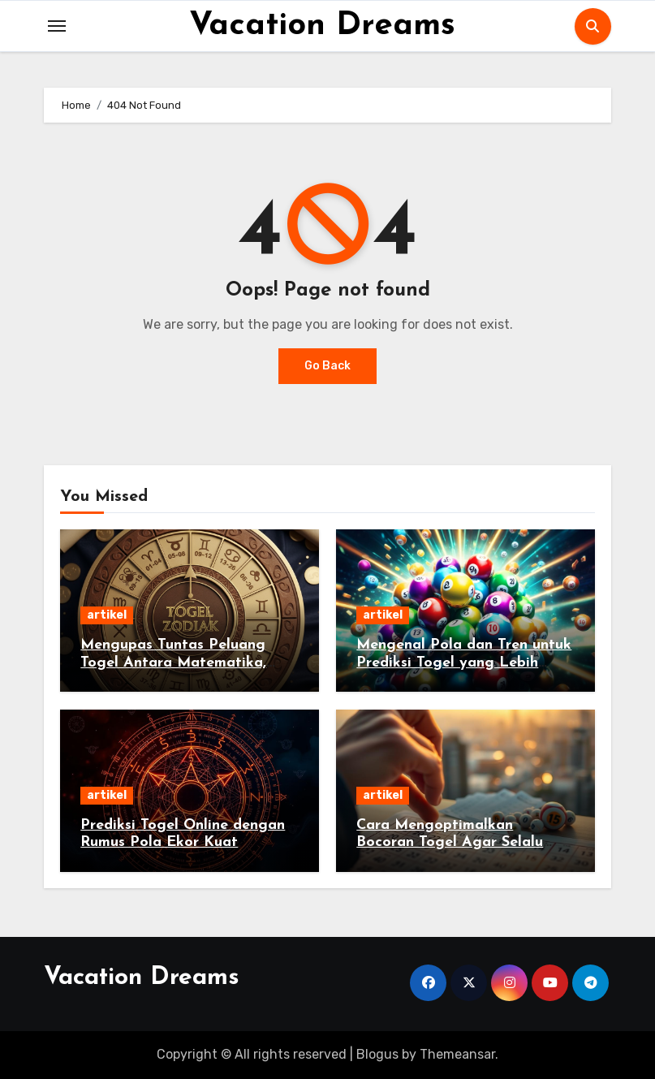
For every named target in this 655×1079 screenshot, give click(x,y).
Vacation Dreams (322, 26)
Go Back (327, 366)
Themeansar (457, 1054)
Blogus (377, 1054)
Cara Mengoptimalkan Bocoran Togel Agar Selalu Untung (449, 843)
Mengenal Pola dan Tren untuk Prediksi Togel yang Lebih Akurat (463, 662)
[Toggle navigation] (57, 26)
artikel (107, 615)
